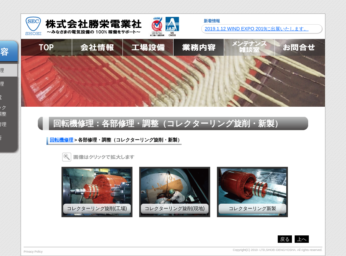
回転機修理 (61, 140)
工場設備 (147, 47)
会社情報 (97, 47)
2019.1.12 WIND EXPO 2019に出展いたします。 (256, 28)
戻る (285, 239)
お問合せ (299, 47)
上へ (301, 239)
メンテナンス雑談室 (249, 47)
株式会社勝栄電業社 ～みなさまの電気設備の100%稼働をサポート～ (83, 26)
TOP (46, 47)
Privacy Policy (33, 251)
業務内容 (198, 47)
